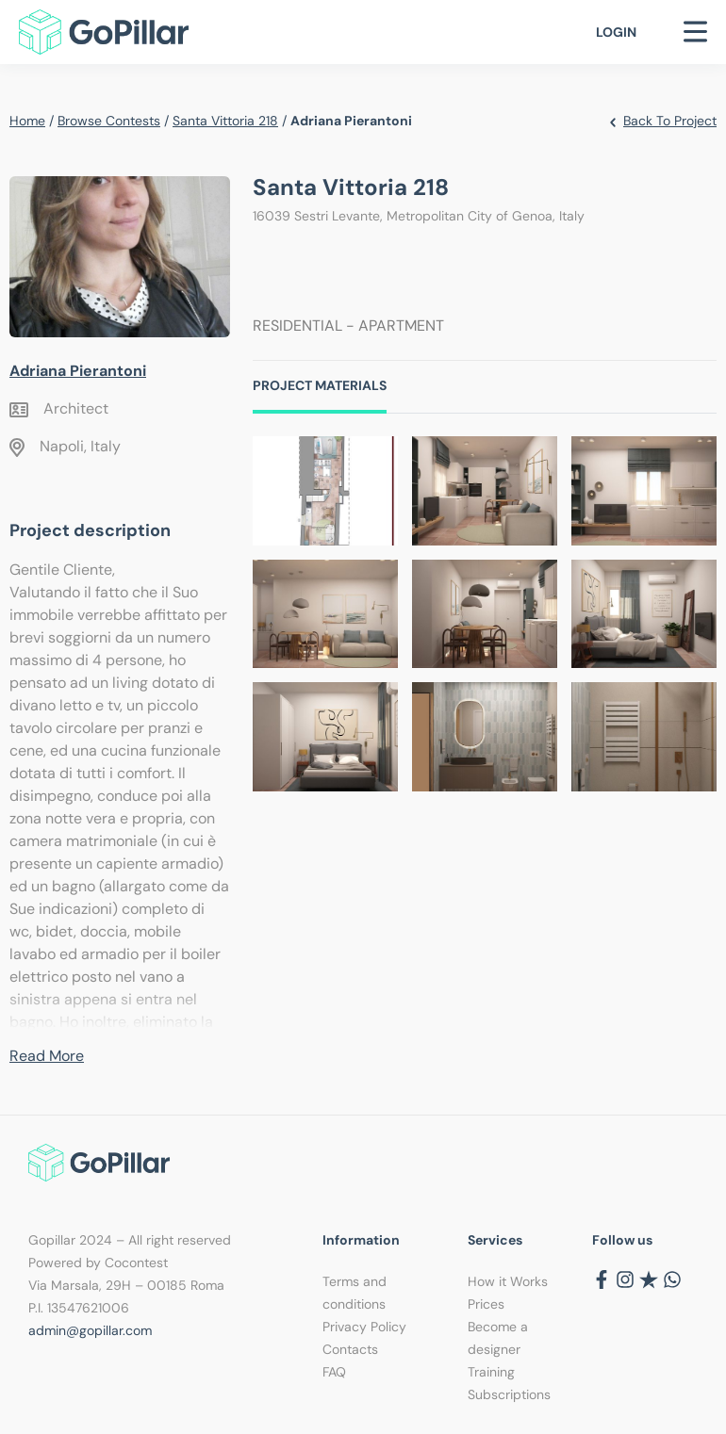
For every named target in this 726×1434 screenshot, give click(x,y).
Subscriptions (509, 1394)
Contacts (350, 1349)
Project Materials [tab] (320, 385)
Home (27, 120)
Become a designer (498, 1338)
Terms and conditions (354, 1292)
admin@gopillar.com (90, 1330)
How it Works (508, 1281)
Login (616, 32)
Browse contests (109, 120)
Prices (486, 1303)
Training (491, 1371)
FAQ (334, 1371)
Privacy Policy (364, 1326)
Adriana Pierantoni (77, 371)
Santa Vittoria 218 (225, 120)
